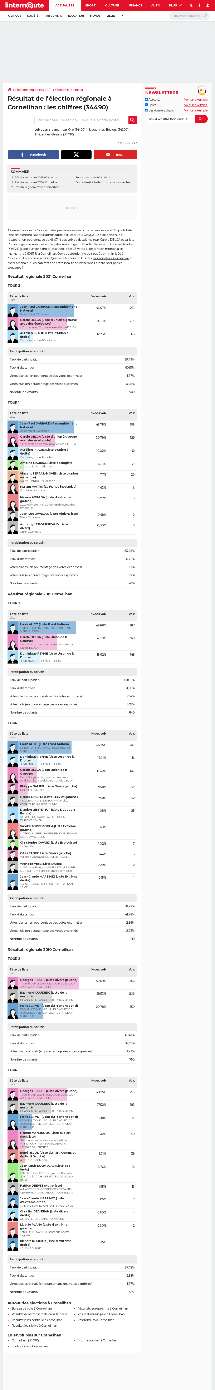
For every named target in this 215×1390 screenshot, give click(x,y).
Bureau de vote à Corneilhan (32, 1308)
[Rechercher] (189, 16)
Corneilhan (82, 182)
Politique (13, 15)
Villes (111, 15)
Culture (112, 5)
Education (76, 15)
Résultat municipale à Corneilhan (101, 1314)
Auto (155, 5)
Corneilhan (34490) (25, 1340)
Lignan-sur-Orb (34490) (68, 129)
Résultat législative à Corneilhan (34, 1325)
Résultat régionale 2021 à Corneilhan (37, 177)
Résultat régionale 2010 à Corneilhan (37, 187)
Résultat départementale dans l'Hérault (40, 1314)
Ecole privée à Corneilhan (30, 1346)
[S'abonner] (176, 119)
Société (32, 15)
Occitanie (62, 90)
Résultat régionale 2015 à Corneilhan (36, 182)
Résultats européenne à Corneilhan (102, 1308)
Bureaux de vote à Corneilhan (93, 177)
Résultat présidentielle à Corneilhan (37, 1320)
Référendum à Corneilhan (95, 1320)
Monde (95, 15)
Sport (90, 5)
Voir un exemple (196, 99)
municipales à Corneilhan (111, 258)
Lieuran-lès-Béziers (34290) (108, 129)
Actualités (64, 5)
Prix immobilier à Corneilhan (97, 1340)
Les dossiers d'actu (159, 110)
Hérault (78, 90)
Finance (135, 5)
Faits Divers (53, 15)
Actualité (153, 99)
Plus (175, 5)
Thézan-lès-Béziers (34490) (54, 134)
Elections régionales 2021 (33, 90)
